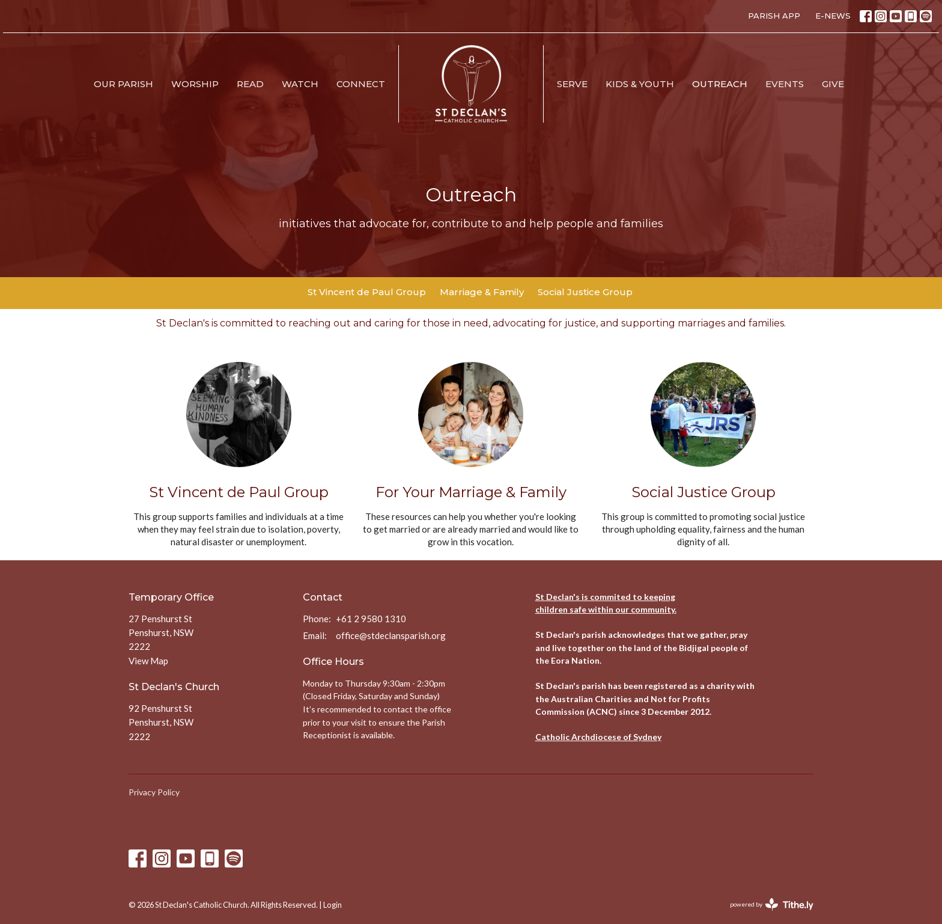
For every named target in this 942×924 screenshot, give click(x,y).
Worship (195, 84)
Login (332, 905)
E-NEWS (833, 15)
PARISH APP (774, 15)
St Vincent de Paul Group (367, 292)
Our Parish (123, 84)
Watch (300, 84)
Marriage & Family (482, 292)
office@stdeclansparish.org (391, 635)
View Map (148, 660)
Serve (572, 84)
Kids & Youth (640, 84)
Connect (360, 84)
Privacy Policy (154, 792)
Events (784, 84)
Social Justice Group (585, 292)
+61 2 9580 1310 (371, 618)
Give (833, 84)
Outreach (719, 84)
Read (250, 84)
